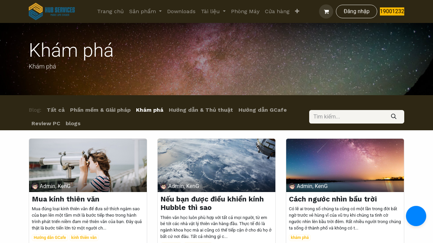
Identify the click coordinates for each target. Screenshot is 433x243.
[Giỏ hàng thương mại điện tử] (326, 11)
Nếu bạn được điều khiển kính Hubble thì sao (212, 203)
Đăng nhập (357, 11)
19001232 (392, 11)
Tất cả (56, 110)
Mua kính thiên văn (65, 199)
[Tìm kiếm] (394, 117)
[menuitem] (110, 11)
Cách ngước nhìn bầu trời (333, 199)
